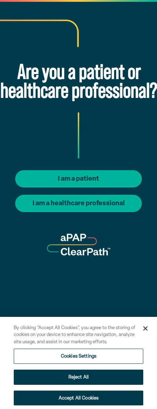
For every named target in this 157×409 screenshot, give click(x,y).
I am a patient (78, 178)
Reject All (78, 379)
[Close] (145, 330)
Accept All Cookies (78, 399)
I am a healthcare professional (79, 203)
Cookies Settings (78, 358)
